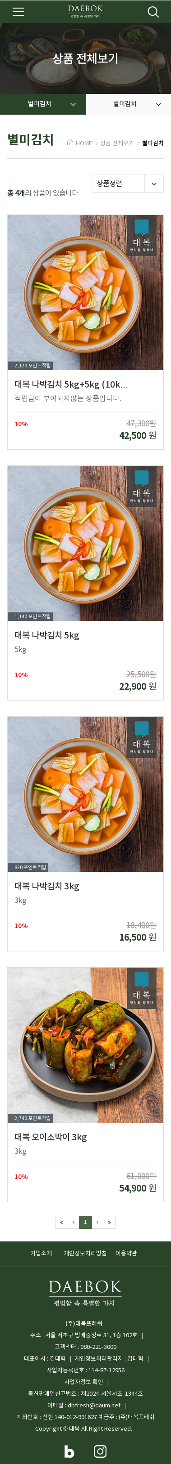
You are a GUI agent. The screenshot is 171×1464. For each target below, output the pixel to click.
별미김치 (153, 143)
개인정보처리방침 (85, 1253)
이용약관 (126, 1253)
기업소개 (41, 1253)
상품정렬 (130, 183)
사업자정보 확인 (83, 1382)
